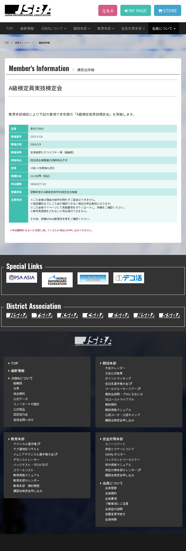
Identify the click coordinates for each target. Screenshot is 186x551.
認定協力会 (20, 414)
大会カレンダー (115, 368)
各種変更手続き (115, 514)
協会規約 (19, 393)
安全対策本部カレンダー (123, 470)
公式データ (20, 399)
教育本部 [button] (105, 28)
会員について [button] (164, 28)
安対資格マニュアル (118, 464)
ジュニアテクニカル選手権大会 (35, 454)
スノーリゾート (115, 444)
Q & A (107, 10)
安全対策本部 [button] (133, 28)
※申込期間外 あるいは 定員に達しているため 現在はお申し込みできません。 (52, 230)
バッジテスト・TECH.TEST (30, 464)
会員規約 (111, 493)
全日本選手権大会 (118, 383)
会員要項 (111, 498)
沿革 (16, 388)
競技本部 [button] (81, 28)
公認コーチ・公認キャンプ (122, 415)
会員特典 (111, 519)
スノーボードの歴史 (26, 404)
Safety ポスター (115, 454)
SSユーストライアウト (119, 399)
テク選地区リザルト (26, 449)
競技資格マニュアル (118, 410)
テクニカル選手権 (26, 444)
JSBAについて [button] (53, 28)
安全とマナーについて (119, 449)
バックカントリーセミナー (122, 459)
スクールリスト (23, 470)
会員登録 (111, 488)
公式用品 (19, 409)
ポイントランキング (118, 378)
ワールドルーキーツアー (122, 389)
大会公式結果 (114, 373)
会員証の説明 (114, 509)
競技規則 (111, 404)
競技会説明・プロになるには (124, 394)
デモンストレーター (26, 459)
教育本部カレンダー (26, 480)
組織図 (17, 383)
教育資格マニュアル (26, 475)
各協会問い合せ (23, 419)
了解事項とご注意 (116, 503)
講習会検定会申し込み (119, 420)
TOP (9, 28)
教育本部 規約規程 (26, 486)
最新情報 (27, 28)
